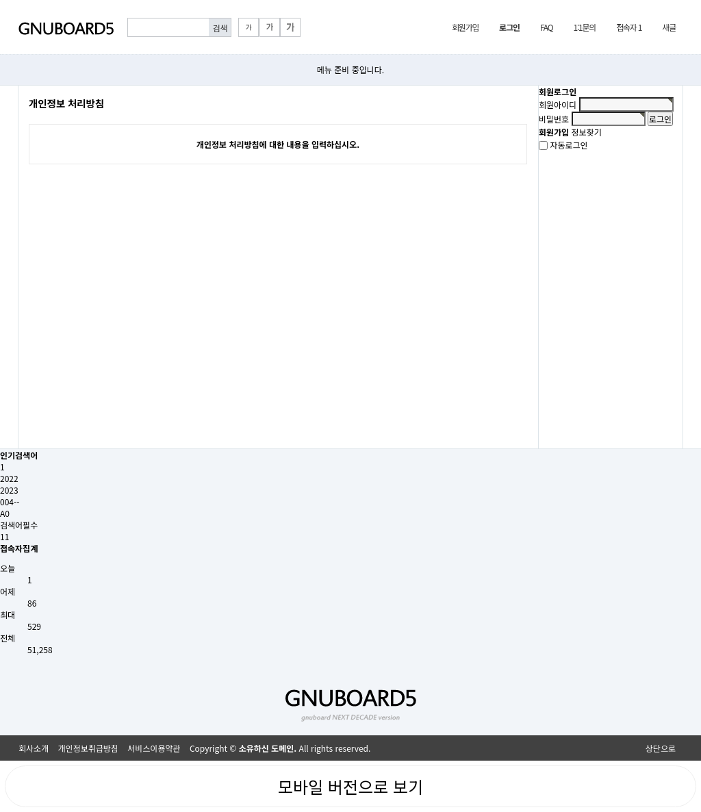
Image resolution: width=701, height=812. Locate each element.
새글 (669, 27)
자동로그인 (568, 145)
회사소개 (33, 748)
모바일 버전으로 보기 (350, 786)
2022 (9, 478)
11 (4, 536)
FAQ (546, 27)
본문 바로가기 (0, 0)
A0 (5, 513)
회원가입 (465, 27)
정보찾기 (587, 132)
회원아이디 (557, 104)
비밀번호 (554, 119)
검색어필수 (19, 525)
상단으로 (661, 748)
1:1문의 (584, 27)
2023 (9, 490)
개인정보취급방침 (88, 748)
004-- (9, 501)
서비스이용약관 (153, 748)
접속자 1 (628, 27)
